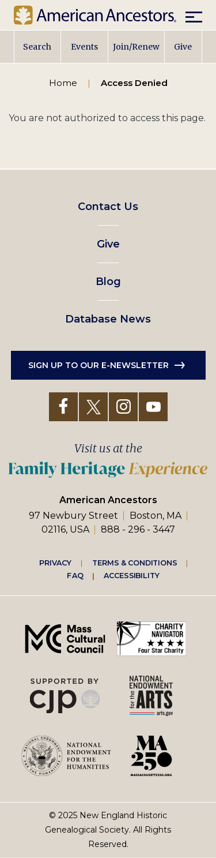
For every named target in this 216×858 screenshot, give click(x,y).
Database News (108, 319)
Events (84, 47)
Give (183, 47)
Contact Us (108, 206)
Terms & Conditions (134, 562)
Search (37, 47)
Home (63, 82)
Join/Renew (136, 47)
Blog (108, 281)
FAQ (75, 575)
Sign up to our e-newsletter (98, 365)
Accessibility (131, 575)
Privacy (55, 562)
